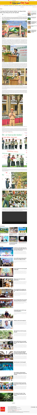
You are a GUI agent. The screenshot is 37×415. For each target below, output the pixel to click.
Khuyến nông (19, 5)
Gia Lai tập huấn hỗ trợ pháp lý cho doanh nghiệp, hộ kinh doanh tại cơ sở (20, 290)
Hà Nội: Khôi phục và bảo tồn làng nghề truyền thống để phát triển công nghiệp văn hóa (13, 234)
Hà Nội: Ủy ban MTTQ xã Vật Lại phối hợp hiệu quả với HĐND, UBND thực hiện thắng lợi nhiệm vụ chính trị (22, 234)
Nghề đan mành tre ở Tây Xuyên (34, 26)
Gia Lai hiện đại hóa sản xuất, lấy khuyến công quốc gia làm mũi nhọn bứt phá (33, 14)
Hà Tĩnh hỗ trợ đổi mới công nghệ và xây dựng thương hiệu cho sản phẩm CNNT (33, 31)
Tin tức (2, 5)
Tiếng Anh (28, 0)
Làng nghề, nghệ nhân (6, 5)
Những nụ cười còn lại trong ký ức (20, 320)
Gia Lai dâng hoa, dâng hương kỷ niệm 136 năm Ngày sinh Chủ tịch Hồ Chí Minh (20, 373)
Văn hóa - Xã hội (23, 5)
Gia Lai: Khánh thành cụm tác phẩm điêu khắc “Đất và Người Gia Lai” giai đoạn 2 (20, 342)
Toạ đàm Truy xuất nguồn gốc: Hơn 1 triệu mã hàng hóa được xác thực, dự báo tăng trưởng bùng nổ (20, 248)
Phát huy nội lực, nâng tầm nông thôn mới (33, 17)
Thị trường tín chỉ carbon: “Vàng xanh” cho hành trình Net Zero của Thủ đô (20, 394)
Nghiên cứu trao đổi (31, 5)
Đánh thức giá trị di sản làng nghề (20, 362)
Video (35, 5)
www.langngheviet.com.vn (26, 411)
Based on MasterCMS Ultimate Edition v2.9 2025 (5, 414)
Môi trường (27, 5)
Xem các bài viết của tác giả (24, 14)
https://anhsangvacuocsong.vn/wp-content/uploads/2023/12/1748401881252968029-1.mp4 (14, 217)
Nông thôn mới (11, 5)
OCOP (13, 5)
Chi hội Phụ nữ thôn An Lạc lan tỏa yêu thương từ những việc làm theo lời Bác (20, 383)
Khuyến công (16, 5)
